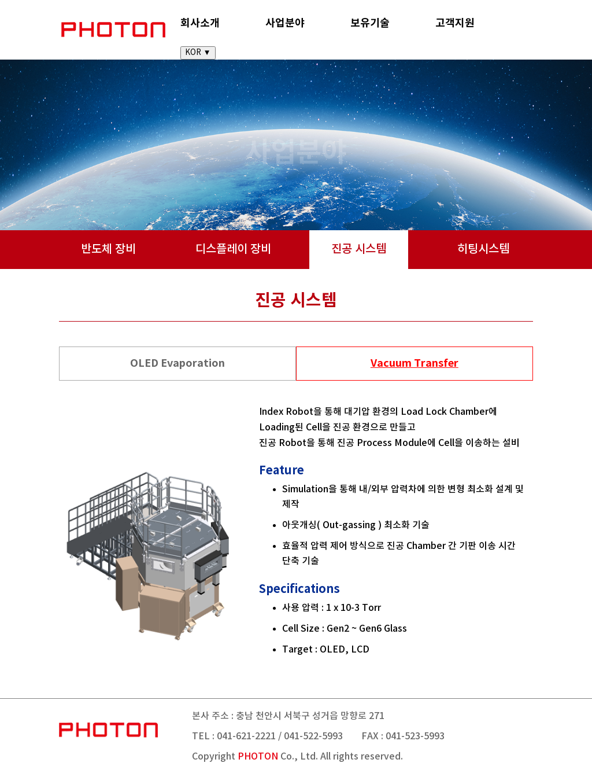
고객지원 (455, 24)
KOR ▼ (197, 52)
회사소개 (200, 24)
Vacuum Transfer (414, 363)
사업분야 (285, 24)
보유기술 (370, 24)
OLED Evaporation (177, 363)
